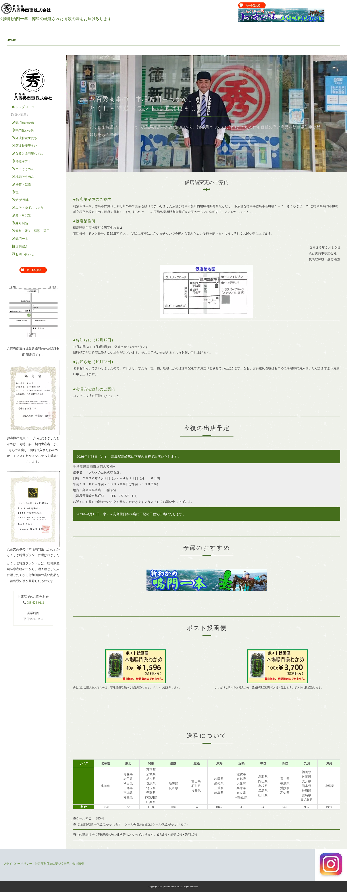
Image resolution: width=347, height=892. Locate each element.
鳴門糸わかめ (23, 122)
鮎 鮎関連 (20, 200)
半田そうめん (23, 169)
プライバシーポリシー (17, 863)
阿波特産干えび (24, 145)
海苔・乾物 (21, 184)
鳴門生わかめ (23, 130)
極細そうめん (23, 176)
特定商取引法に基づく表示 (52, 863)
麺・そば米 (21, 215)
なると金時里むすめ (27, 153)
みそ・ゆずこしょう (27, 207)
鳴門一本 (20, 238)
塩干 (17, 192)
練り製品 (20, 223)
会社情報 (78, 863)
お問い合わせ (23, 254)
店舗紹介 (20, 246)
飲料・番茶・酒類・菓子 (31, 231)
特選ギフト (21, 161)
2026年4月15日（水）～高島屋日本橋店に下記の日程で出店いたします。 (131, 514)
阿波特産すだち (24, 138)
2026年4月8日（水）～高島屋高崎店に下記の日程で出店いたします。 (128, 456)
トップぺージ (23, 107)
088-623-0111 (35, 602)
